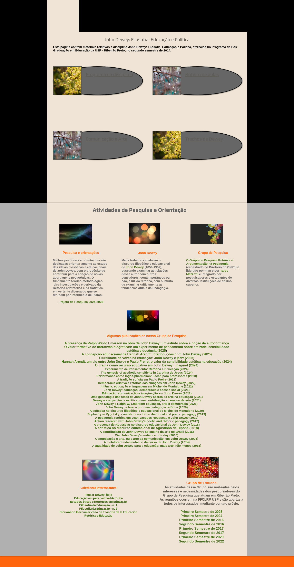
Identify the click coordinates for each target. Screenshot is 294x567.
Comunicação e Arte (106, 139)
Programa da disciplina (109, 74)
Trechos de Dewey (204, 139)
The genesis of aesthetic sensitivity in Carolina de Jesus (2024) (147, 372)
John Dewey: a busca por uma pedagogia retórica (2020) (147, 407)
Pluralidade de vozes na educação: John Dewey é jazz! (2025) (146, 358)
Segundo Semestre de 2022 (201, 541)
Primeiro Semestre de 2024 (201, 516)
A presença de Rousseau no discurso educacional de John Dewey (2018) (147, 424)
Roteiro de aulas (202, 74)
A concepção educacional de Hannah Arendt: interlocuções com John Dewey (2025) (147, 354)
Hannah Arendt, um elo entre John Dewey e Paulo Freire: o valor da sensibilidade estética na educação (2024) (147, 361)
